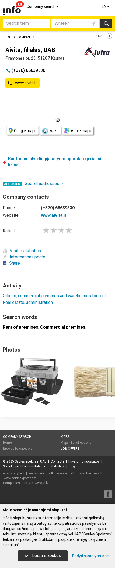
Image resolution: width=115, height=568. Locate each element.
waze (50, 130)
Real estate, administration (28, 302)
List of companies (18, 37)
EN (106, 6)
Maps (65, 437)
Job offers (70, 448)
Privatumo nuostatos (84, 461)
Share (11, 263)
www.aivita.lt (22, 83)
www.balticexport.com (20, 478)
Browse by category (17, 448)
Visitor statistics (22, 250)
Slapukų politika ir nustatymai (24, 466)
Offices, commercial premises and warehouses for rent (54, 295)
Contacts (57, 461)
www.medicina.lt (41, 473)
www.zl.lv (41, 483)
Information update (24, 257)
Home (7, 443)
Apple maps (77, 131)
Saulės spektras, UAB (31, 461)
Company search (43, 6)
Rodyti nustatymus (90, 556)
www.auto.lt (65, 473)
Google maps (22, 131)
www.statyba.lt (14, 473)
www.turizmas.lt (90, 473)
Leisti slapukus (43, 555)
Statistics (57, 466)
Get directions (80, 443)
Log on (74, 466)
